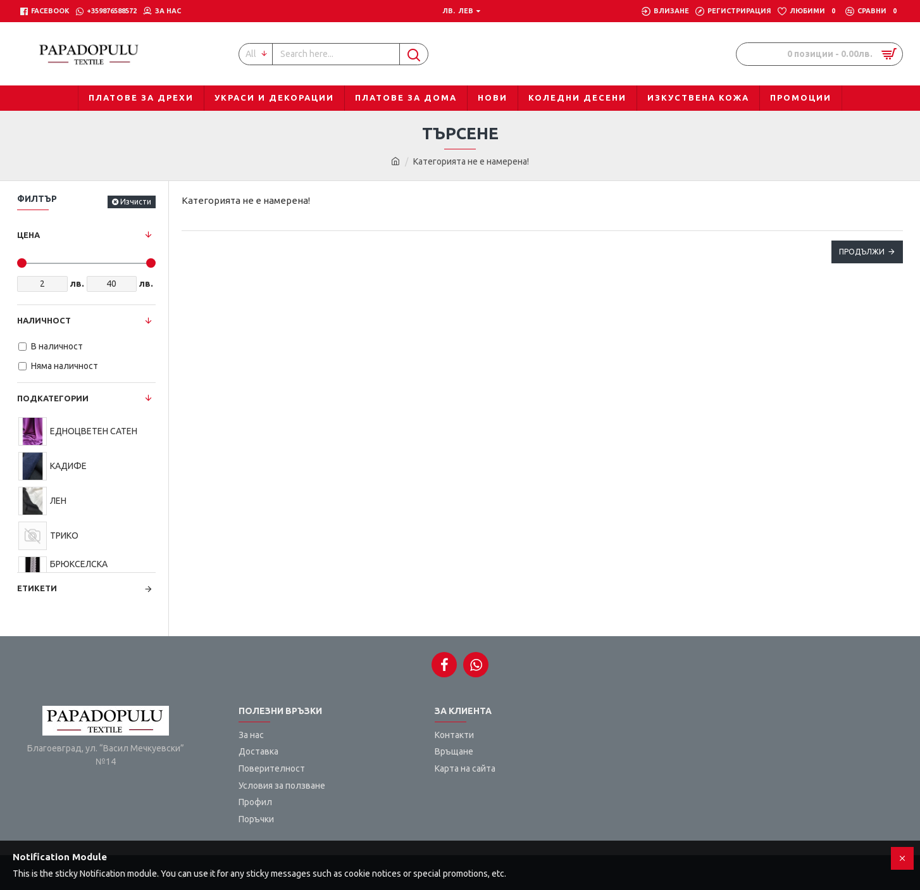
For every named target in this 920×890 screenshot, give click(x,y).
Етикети (37, 588)
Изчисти (135, 201)
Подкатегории (53, 398)
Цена (28, 234)
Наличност (44, 320)
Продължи (862, 252)
